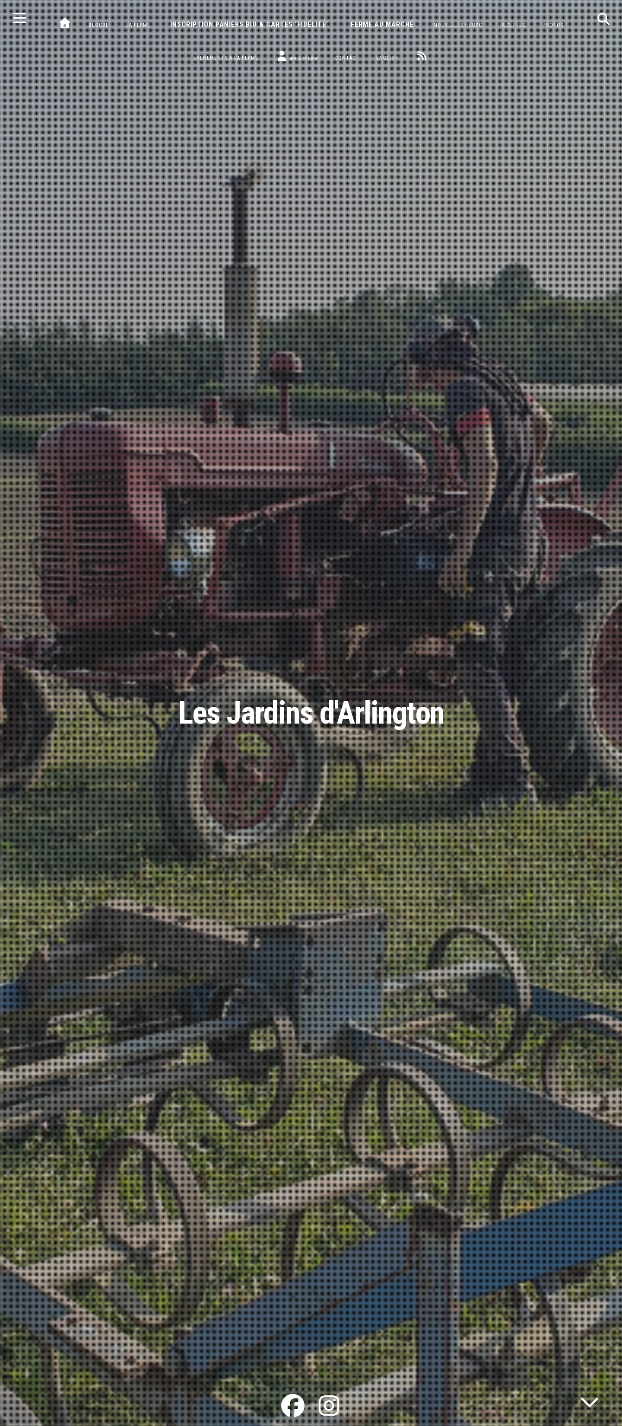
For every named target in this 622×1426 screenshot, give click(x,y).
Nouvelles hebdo (458, 25)
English (387, 58)
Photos (553, 25)
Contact (347, 58)
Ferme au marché (382, 24)
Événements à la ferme (226, 58)
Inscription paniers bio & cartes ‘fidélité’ (249, 24)
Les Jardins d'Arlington (311, 713)
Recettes (512, 25)
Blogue (99, 25)
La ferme (138, 25)
